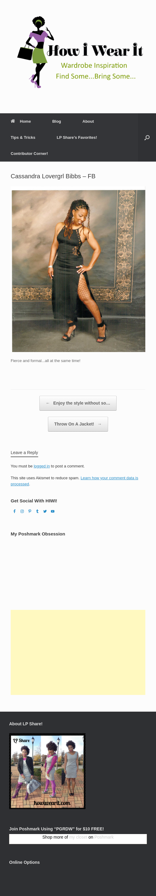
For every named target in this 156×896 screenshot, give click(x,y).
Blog (56, 121)
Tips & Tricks (23, 137)
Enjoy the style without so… (78, 403)
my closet (78, 837)
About (88, 121)
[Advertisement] (78, 652)
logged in (42, 466)
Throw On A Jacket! (78, 424)
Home (21, 121)
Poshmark (104, 837)
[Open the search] (147, 137)
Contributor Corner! (29, 153)
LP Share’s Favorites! (77, 137)
